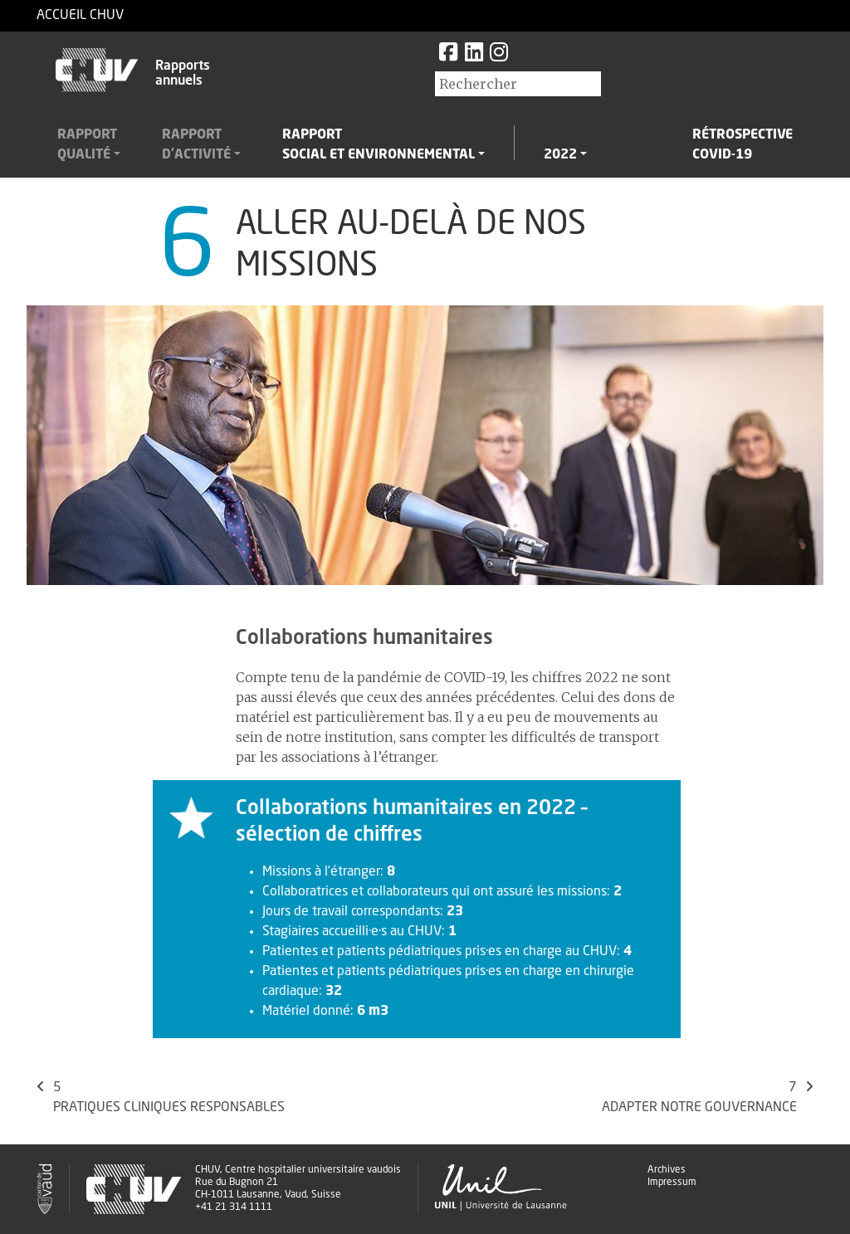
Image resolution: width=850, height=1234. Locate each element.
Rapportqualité (87, 145)
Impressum (671, 1183)
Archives (666, 1170)
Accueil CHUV (80, 15)
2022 (560, 155)
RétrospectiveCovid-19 (742, 145)
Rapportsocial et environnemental (378, 145)
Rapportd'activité (196, 145)
